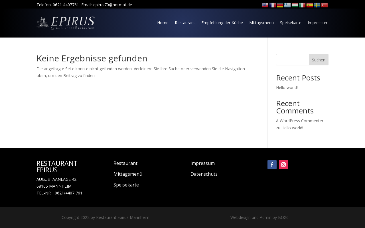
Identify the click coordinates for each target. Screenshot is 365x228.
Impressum (318, 22)
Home (163, 22)
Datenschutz (204, 174)
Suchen (318, 60)
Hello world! (287, 87)
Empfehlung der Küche (222, 22)
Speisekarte (290, 22)
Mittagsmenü (261, 22)
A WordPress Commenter (299, 120)
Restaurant (185, 22)
